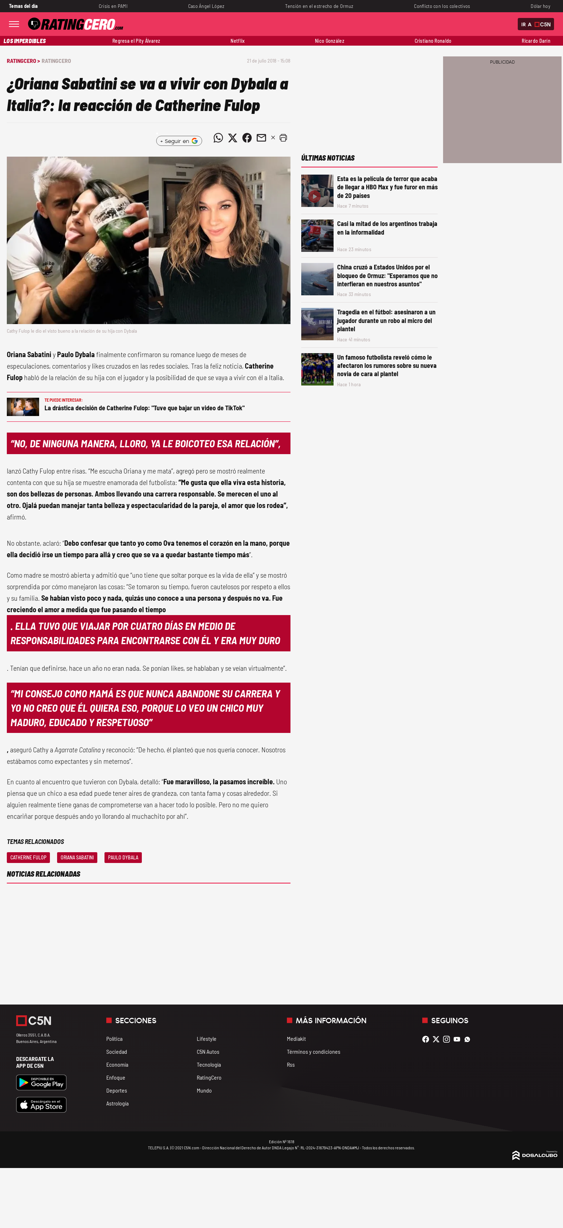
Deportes (116, 1090)
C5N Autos (208, 1051)
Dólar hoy (540, 6)
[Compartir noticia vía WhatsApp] (218, 138)
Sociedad (116, 1051)
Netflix (238, 41)
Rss (291, 1064)
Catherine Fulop (28, 857)
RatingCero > (23, 60)
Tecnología (209, 1064)
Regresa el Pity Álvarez (136, 41)
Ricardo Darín (536, 41)
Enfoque (115, 1077)
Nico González (329, 41)
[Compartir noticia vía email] (261, 138)
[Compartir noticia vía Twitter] (232, 138)
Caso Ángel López (206, 6)
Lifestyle (207, 1038)
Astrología (117, 1103)
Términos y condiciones (313, 1051)
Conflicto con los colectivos (442, 6)
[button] (283, 138)
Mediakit (296, 1038)
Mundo (204, 1090)
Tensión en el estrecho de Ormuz (319, 6)
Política (114, 1038)
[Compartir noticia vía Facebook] (247, 138)
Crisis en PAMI (113, 6)
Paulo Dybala (123, 857)
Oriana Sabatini (77, 857)
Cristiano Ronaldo (433, 41)
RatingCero (56, 60)
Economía (117, 1064)
